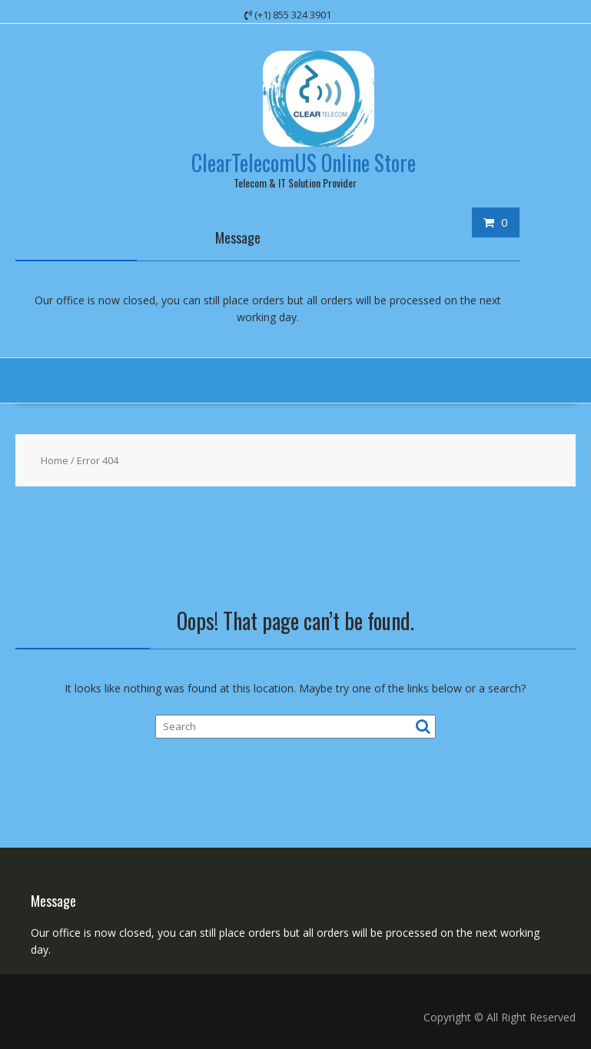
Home (54, 460)
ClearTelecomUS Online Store (303, 162)
